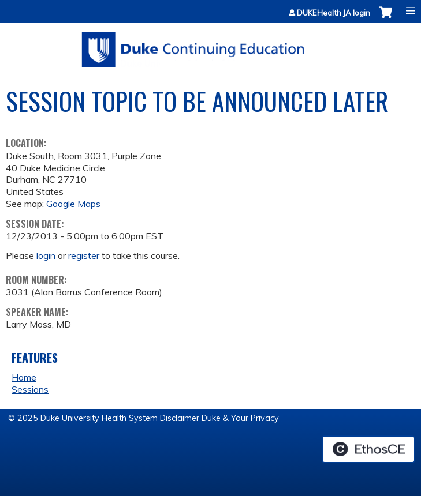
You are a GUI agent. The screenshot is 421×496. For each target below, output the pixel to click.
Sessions (30, 389)
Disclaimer (179, 418)
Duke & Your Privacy (240, 418)
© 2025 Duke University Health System (83, 418)
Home (24, 377)
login (45, 255)
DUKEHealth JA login (333, 13)
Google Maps (73, 203)
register (83, 255)
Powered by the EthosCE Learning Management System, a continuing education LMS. (368, 449)
